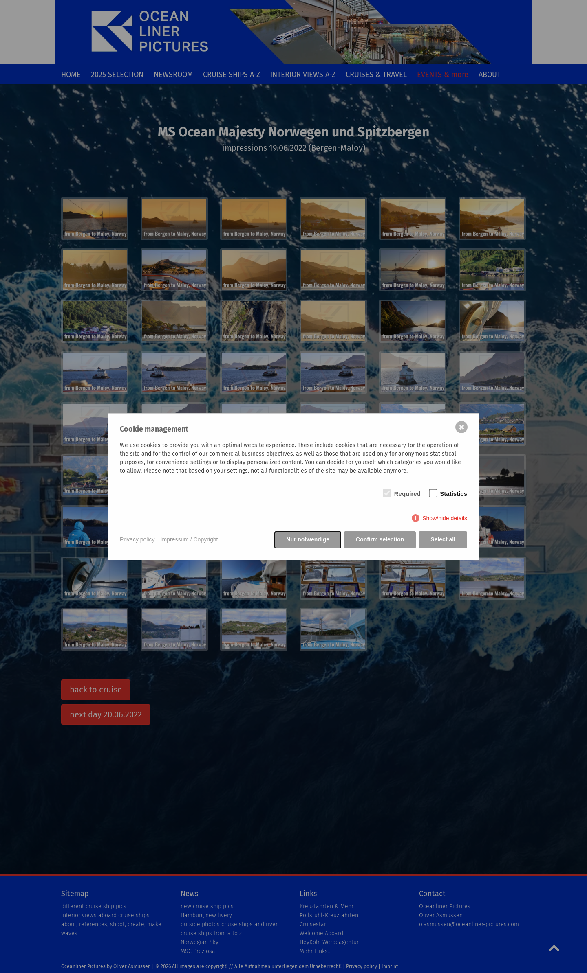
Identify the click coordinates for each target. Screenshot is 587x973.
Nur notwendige (307, 539)
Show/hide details (444, 518)
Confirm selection (380, 539)
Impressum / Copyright (189, 539)
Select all (442, 539)
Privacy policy (137, 539)
